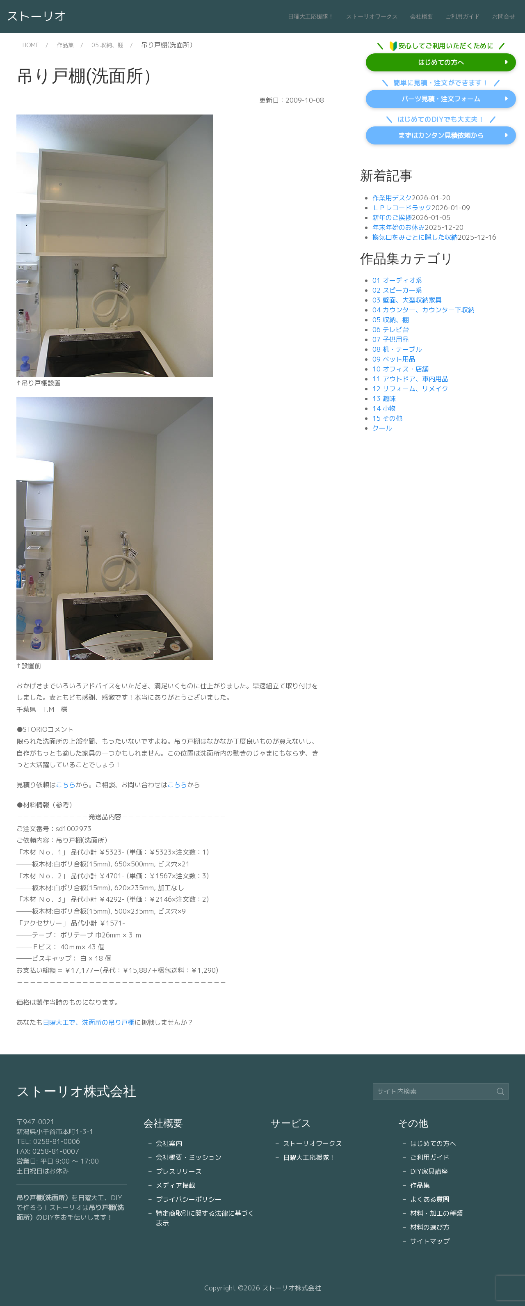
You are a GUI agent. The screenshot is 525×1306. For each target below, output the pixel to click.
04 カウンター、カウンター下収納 (423, 309)
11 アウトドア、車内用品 (410, 378)
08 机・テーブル (397, 349)
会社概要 (421, 16)
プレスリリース (179, 1171)
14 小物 (384, 408)
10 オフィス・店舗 (400, 368)
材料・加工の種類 (436, 1213)
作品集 (65, 45)
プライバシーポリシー (188, 1199)
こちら (65, 784)
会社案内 (169, 1143)
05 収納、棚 (107, 45)
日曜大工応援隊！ (311, 16)
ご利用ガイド (462, 16)
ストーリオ (36, 16)
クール (382, 428)
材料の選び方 (430, 1227)
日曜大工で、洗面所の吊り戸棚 (89, 1022)
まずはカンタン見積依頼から (441, 135)
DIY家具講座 (429, 1171)
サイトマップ (430, 1241)
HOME (31, 45)
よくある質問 (430, 1199)
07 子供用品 (390, 339)
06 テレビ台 (390, 329)
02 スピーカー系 (397, 290)
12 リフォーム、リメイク (410, 388)
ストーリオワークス (372, 16)
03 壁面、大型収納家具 (407, 300)
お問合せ (503, 16)
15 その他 (387, 418)
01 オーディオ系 (397, 280)
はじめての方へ (441, 62)
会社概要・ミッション (188, 1157)
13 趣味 (384, 398)
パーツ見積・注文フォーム (441, 98)
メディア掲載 (175, 1185)
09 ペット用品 (393, 359)
